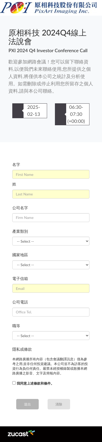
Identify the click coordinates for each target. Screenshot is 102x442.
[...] (14, 383)
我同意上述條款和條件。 (35, 383)
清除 (58, 404)
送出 (27, 404)
